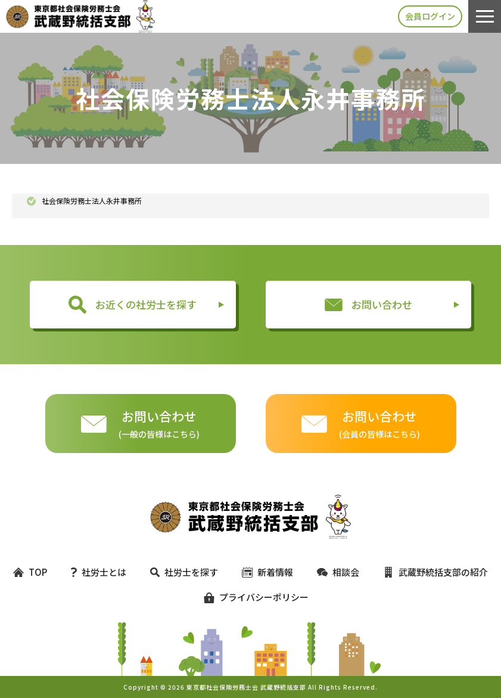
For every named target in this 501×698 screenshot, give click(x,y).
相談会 (338, 572)
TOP (30, 572)
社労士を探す (184, 572)
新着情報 (267, 572)
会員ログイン (430, 16)
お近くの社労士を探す (133, 305)
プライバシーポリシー (251, 597)
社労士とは (98, 572)
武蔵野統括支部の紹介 (435, 572)
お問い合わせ (368, 304)
